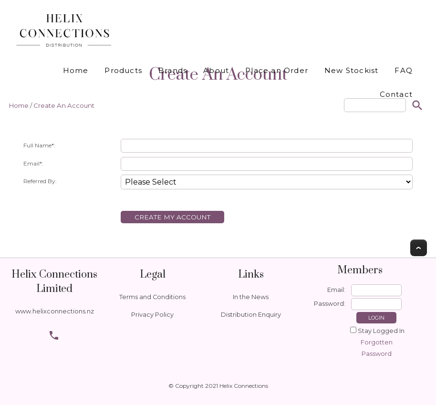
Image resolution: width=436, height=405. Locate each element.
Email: (336, 289)
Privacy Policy (152, 314)
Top (418, 247)
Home (76, 70)
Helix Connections (243, 385)
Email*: (33, 163)
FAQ (403, 70)
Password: (329, 303)
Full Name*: (39, 145)
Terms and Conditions (152, 297)
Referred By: (40, 181)
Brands (172, 70)
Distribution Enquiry (251, 314)
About (216, 70)
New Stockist (351, 70)
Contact (396, 94)
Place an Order (276, 70)
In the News (251, 297)
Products (123, 70)
